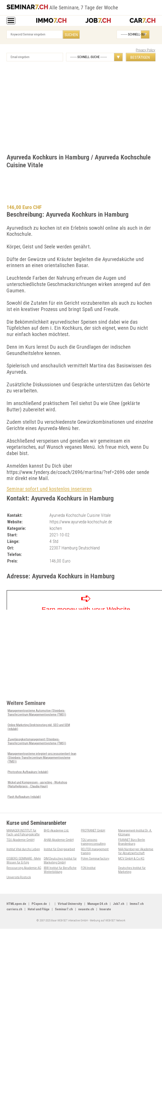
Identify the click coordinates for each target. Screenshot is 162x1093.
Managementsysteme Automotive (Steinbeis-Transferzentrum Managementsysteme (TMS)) (37, 712)
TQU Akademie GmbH (20, 840)
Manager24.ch (97, 904)
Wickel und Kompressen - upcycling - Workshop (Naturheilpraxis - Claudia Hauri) (37, 784)
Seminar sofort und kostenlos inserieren (49, 489)
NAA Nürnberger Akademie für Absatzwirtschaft (135, 851)
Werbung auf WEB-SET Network (107, 920)
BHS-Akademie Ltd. (56, 830)
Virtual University (70, 904)
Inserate (105, 909)
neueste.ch (86, 909)
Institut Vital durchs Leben (23, 849)
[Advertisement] (44, 108)
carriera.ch (14, 909)
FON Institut (88, 868)
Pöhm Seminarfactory (95, 858)
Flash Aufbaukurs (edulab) (24, 797)
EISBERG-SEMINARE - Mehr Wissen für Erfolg (24, 860)
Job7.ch (118, 904)
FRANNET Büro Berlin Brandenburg (131, 842)
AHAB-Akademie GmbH (59, 840)
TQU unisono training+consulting (93, 842)
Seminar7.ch (64, 909)
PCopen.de (39, 904)
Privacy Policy (145, 50)
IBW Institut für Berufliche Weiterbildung (60, 870)
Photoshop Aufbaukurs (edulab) (28, 772)
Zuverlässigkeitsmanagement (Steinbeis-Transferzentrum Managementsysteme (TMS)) (37, 741)
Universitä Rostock (19, 877)
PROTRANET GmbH (93, 830)
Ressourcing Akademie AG (24, 868)
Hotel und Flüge (38, 909)
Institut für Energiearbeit (59, 849)
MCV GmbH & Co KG (131, 858)
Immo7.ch (137, 904)
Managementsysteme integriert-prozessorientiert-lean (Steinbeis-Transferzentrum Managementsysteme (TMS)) (42, 757)
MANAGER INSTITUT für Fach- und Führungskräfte (23, 832)
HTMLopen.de (16, 904)
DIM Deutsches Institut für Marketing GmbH (60, 860)
